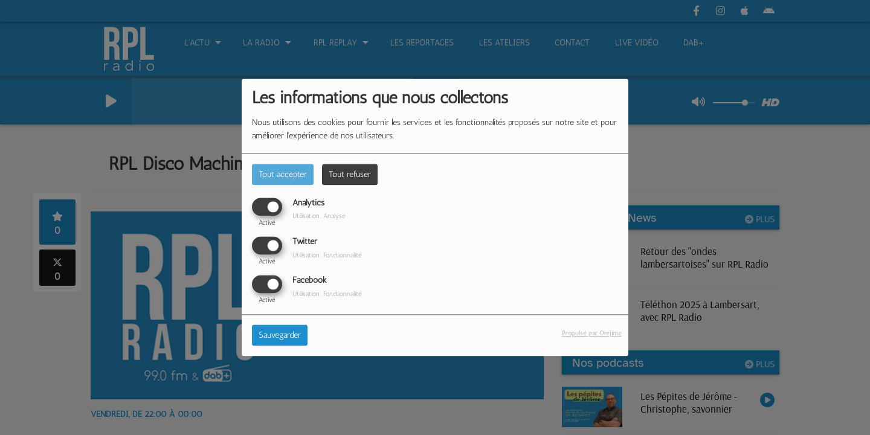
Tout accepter (283, 174)
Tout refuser (350, 174)
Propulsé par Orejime (592, 333)
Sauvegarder (280, 335)
